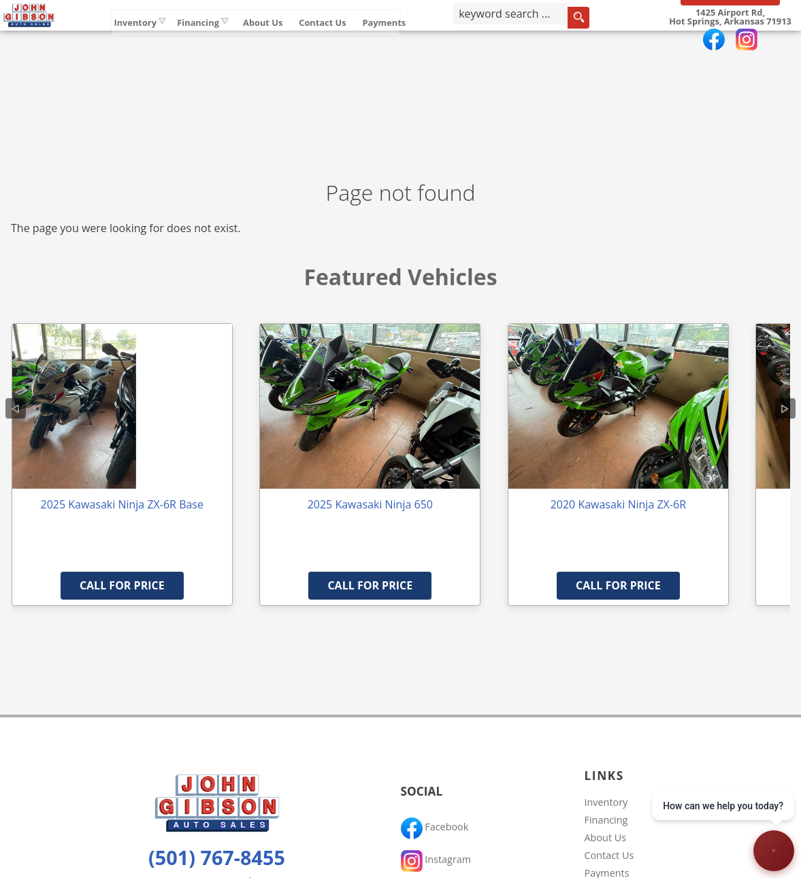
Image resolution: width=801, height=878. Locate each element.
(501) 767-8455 (216, 857)
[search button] (610, 43)
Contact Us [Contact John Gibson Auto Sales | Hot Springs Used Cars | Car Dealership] (369, 40)
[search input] (542, 43)
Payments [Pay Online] (431, 40)
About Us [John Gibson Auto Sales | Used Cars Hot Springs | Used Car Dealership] (310, 40)
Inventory (182, 40)
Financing (606, 819)
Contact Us (609, 855)
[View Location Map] (729, 43)
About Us (606, 837)
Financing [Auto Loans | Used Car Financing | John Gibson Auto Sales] (246, 40)
